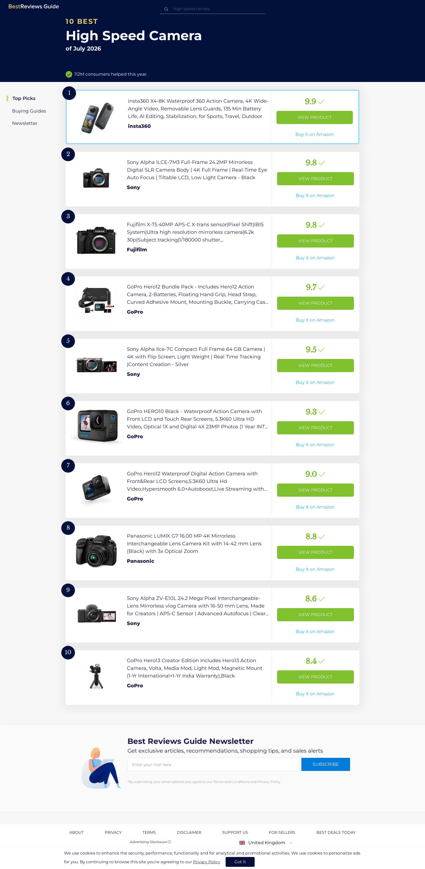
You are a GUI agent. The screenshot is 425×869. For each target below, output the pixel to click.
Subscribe (326, 764)
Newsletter (24, 123)
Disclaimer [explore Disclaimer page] (189, 832)
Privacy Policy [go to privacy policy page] (206, 861)
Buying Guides (29, 111)
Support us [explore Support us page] (235, 832)
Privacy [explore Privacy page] (113, 832)
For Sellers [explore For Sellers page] (282, 832)
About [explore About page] (76, 832)
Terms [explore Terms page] (149, 832)
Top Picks (24, 98)
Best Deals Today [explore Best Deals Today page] (336, 832)
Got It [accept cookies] (240, 861)
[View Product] (212, 117)
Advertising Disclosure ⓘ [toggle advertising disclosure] (150, 842)
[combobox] (212, 9)
